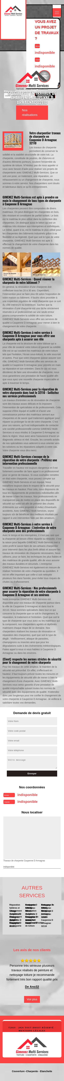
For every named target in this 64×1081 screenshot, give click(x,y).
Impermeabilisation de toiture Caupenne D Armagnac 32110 (32, 924)
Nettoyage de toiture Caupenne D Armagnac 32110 (47, 906)
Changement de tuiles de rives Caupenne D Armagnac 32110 (15, 912)
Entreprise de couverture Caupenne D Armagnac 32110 (32, 918)
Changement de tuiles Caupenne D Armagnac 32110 (16, 918)
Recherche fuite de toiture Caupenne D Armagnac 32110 (31, 906)
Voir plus (32, 999)
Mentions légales (32, 1030)
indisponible (27, 795)
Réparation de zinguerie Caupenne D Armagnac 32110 (16, 924)
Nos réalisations (30, 113)
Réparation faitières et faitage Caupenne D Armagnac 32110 (15, 906)
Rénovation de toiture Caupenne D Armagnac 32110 (31, 912)
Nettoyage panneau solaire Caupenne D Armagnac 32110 (47, 912)
